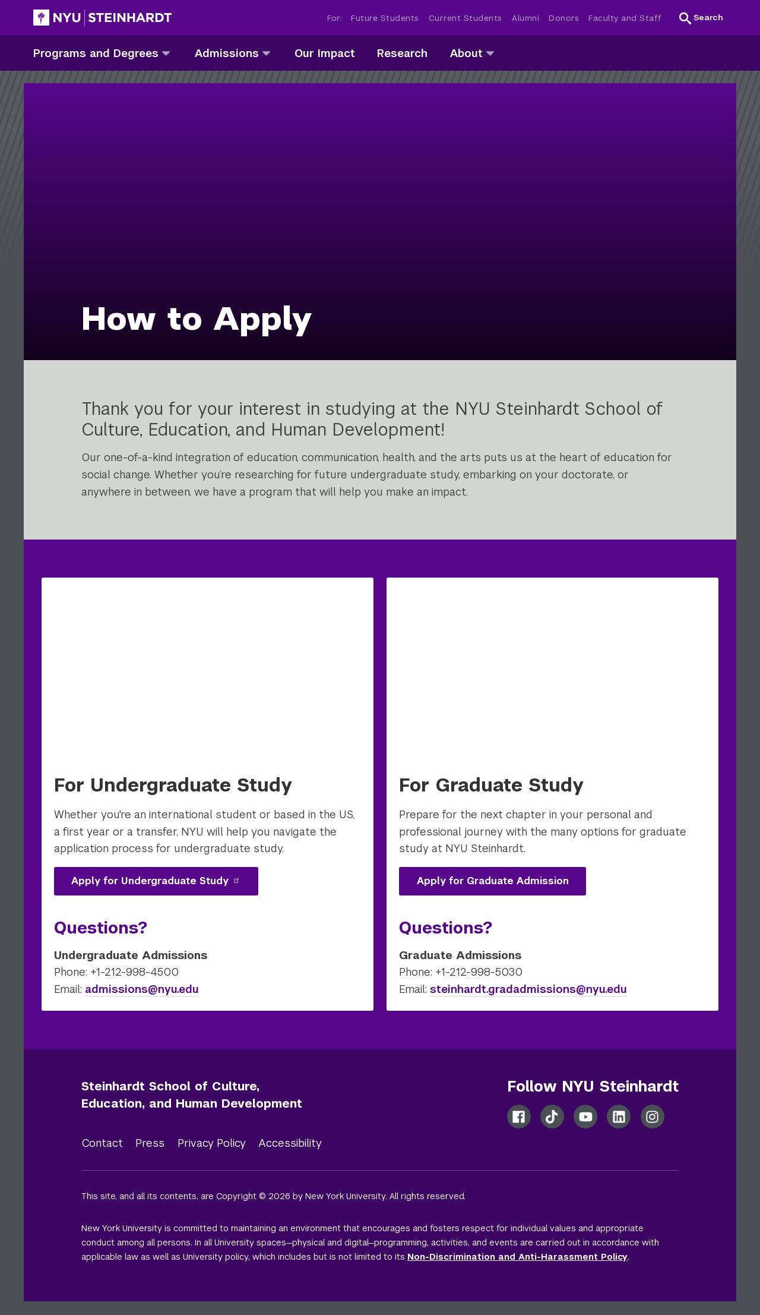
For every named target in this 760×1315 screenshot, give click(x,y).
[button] (701, 18)
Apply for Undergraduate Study (155, 881)
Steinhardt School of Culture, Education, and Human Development (191, 1095)
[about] (490, 52)
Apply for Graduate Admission (493, 881)
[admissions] (266, 52)
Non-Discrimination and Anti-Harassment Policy (517, 1256)
